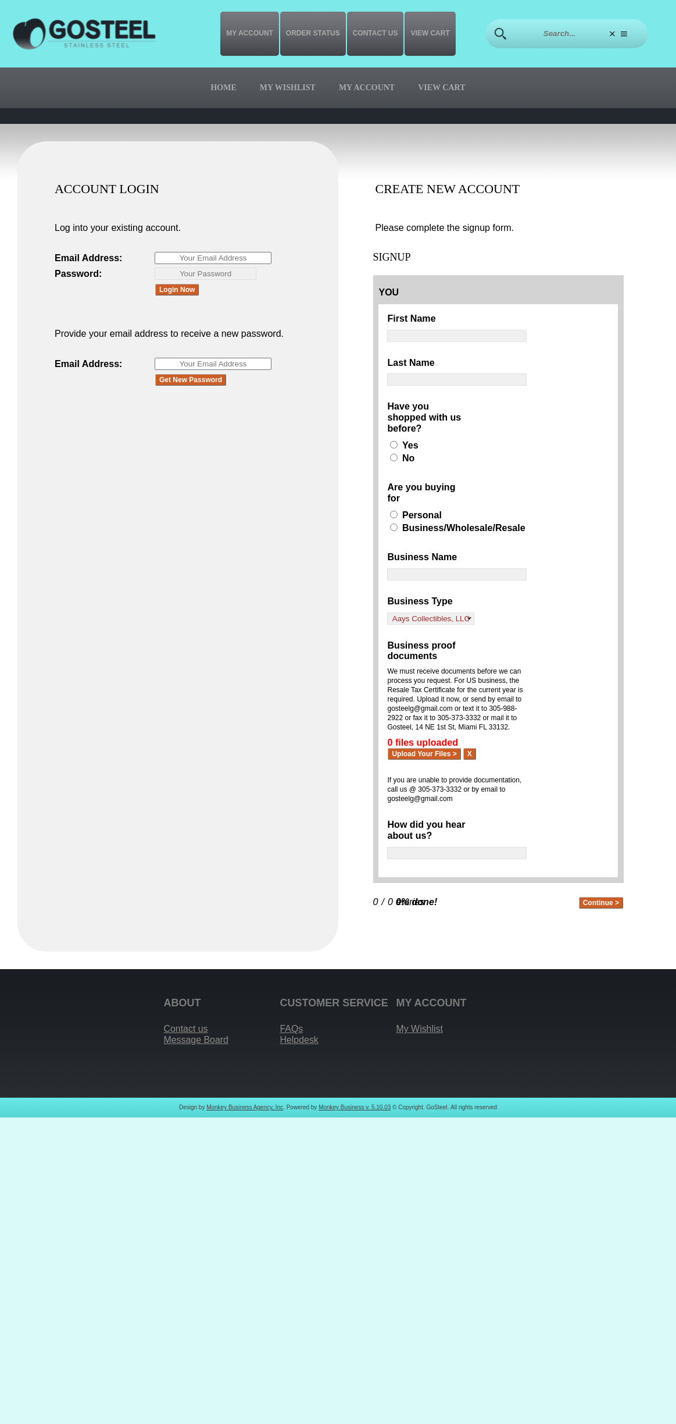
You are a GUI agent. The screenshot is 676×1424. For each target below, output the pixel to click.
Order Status (313, 33)
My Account (249, 33)
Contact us (375, 33)
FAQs (291, 1029)
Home (223, 87)
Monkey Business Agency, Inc (244, 1108)
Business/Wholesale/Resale (463, 527)
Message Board (197, 1040)
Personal (422, 515)
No (408, 458)
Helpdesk (299, 1040)
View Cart (429, 33)
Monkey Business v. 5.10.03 (355, 1108)
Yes (410, 445)
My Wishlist (288, 87)
